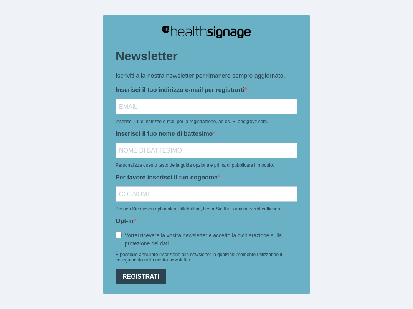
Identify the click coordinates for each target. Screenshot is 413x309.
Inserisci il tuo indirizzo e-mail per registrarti (180, 90)
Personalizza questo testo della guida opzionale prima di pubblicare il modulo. (195, 165)
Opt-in (125, 221)
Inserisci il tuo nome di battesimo (164, 133)
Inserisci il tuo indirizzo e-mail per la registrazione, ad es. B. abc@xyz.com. (192, 121)
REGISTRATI (140, 276)
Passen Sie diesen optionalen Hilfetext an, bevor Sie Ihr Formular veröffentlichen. (198, 209)
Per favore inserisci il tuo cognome (167, 177)
